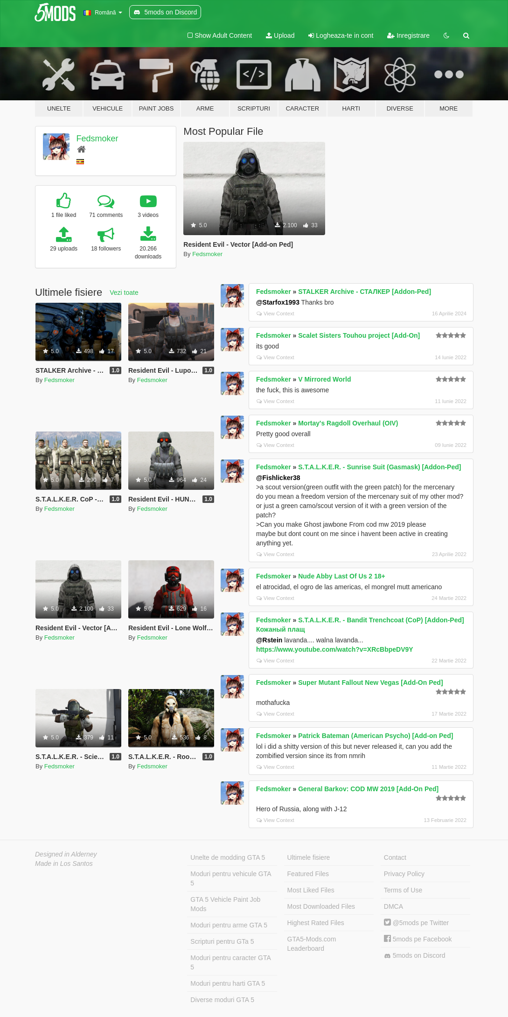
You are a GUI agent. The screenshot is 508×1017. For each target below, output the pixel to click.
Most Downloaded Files (321, 906)
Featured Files (308, 874)
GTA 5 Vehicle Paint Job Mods (225, 904)
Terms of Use (403, 890)
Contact (395, 857)
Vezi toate (124, 292)
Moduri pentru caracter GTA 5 (230, 962)
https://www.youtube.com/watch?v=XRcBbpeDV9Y (334, 649)
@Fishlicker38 (278, 477)
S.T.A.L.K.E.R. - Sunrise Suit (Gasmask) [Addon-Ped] (379, 467)
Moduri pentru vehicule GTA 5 (230, 878)
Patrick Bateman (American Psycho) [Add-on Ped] (375, 735)
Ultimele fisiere (308, 857)
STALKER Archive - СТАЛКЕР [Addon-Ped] (364, 291)
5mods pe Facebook (418, 939)
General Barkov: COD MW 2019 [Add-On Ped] (368, 789)
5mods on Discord (414, 956)
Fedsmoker (97, 138)
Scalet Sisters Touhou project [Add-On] (359, 335)
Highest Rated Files (315, 922)
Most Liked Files (310, 890)
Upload (280, 35)
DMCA (393, 906)
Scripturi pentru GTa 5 (222, 941)
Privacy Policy (404, 874)
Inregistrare (408, 35)
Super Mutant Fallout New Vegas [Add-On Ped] (370, 682)
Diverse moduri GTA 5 (222, 999)
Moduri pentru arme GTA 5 (228, 925)
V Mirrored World (324, 379)
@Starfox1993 (277, 302)
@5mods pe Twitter (416, 923)
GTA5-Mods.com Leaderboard (311, 943)
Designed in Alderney (66, 854)
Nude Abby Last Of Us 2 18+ (341, 576)
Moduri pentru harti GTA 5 (227, 983)
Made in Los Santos (64, 863)
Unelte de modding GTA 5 (227, 857)
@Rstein (269, 640)
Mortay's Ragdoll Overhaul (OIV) (348, 423)
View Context (275, 313)
